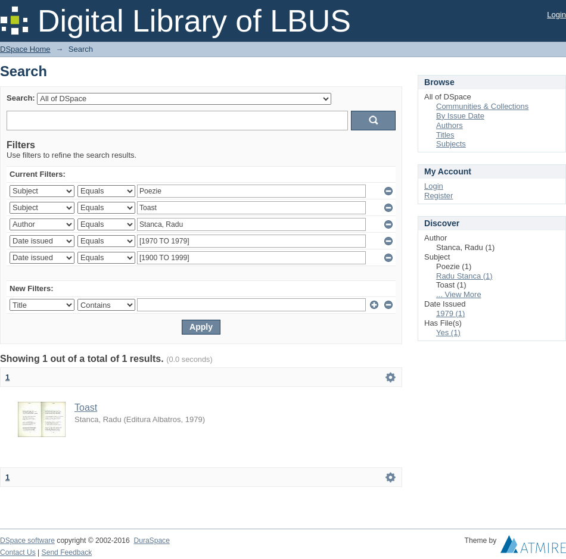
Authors (449, 125)
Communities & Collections (482, 106)
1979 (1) (450, 313)
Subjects (451, 143)
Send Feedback (67, 552)
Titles (445, 134)
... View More (458, 294)
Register (438, 195)
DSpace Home (25, 49)
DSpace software (27, 540)
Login (556, 14)
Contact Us (18, 552)
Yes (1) (448, 332)
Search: (21, 97)
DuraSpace (151, 540)
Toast (85, 407)
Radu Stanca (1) (464, 275)
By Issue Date (460, 115)
